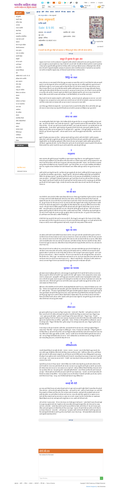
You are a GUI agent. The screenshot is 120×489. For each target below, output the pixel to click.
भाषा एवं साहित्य (20, 53)
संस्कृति (17, 59)
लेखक (85, 2)
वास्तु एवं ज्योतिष (20, 90)
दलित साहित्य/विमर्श (21, 120)
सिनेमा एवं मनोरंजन (20, 92)
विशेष (17, 140)
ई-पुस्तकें (28, 13)
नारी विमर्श (18, 64)
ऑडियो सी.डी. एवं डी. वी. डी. (23, 75)
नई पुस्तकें (18, 16)
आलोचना (18, 109)
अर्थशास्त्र (18, 87)
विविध (17, 98)
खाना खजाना (19, 81)
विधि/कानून (19, 132)
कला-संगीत (18, 67)
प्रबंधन (17, 126)
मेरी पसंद (63, 11)
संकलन (17, 95)
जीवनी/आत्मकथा (20, 47)
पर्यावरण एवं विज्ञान (20, 101)
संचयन (17, 115)
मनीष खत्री (42, 23)
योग (17, 73)
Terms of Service (50, 483)
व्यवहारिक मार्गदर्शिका (21, 36)
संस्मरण (18, 42)
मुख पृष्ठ (38, 11)
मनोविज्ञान (18, 135)
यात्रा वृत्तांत (18, 50)
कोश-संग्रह (18, 84)
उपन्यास (18, 25)
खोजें (43, 11)
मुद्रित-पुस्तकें (18, 13)
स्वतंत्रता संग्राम (19, 129)
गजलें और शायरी (20, 39)
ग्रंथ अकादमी (47, 32)
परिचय (47, 11)
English (101, 2)
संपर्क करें (57, 11)
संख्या (60, 28)
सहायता (69, 11)
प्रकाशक (93, 2)
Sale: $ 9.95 (46, 27)
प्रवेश (73, 11)
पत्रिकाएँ (18, 123)
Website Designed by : (92, 486)
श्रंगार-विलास (19, 137)
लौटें (42, 45)
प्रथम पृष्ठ (71, 53)
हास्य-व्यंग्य (18, 33)
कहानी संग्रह (19, 19)
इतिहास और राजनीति (21, 78)
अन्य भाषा (18, 106)
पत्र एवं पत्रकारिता (20, 104)
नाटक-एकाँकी (19, 28)
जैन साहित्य (18, 112)
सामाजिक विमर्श (20, 118)
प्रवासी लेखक (19, 56)
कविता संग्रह (19, 22)
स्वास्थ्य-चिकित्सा (20, 70)
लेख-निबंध (18, 30)
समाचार (52, 11)
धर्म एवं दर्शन (19, 61)
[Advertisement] (70, 435)
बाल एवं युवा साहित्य (21, 44)
